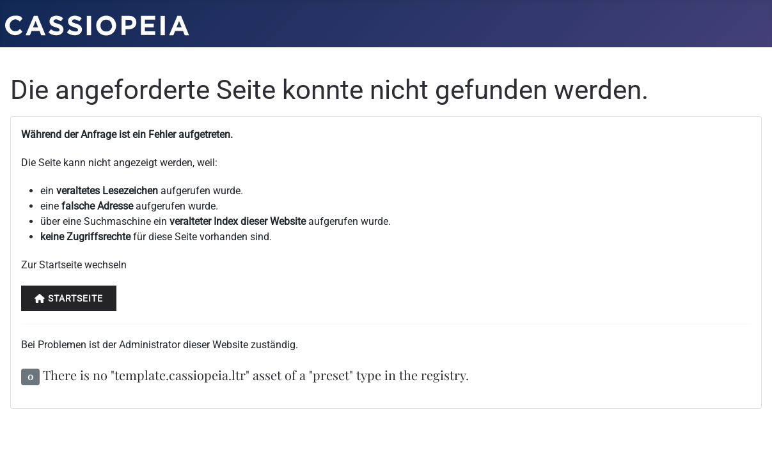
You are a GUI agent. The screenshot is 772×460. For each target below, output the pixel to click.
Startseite (69, 298)
